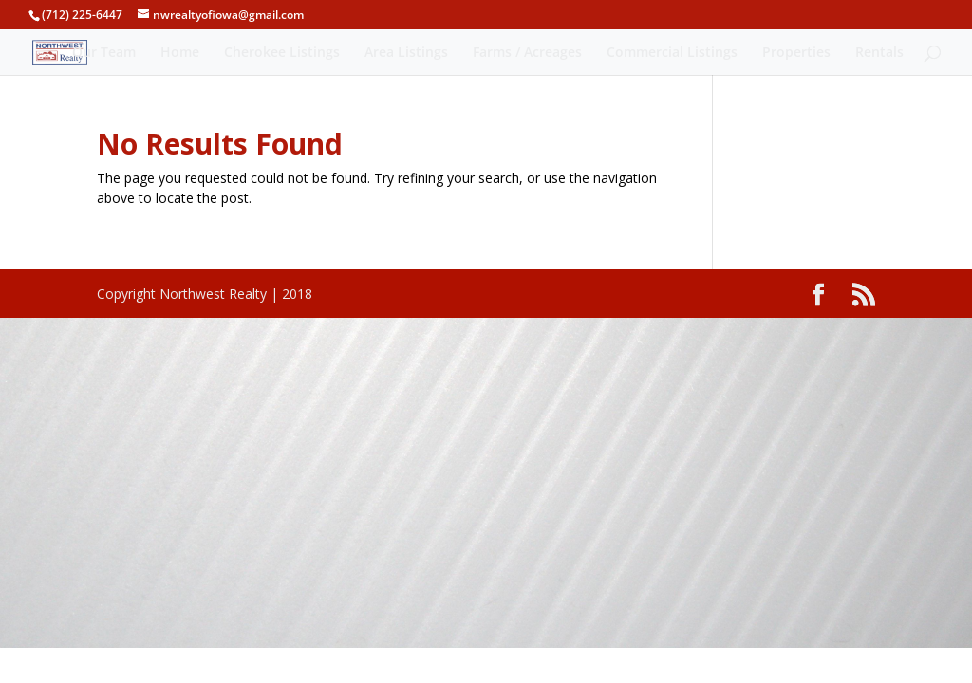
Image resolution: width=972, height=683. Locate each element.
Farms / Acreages (527, 53)
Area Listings (406, 53)
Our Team (104, 53)
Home (179, 53)
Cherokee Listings (282, 53)
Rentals (879, 53)
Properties (796, 53)
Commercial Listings (672, 53)
